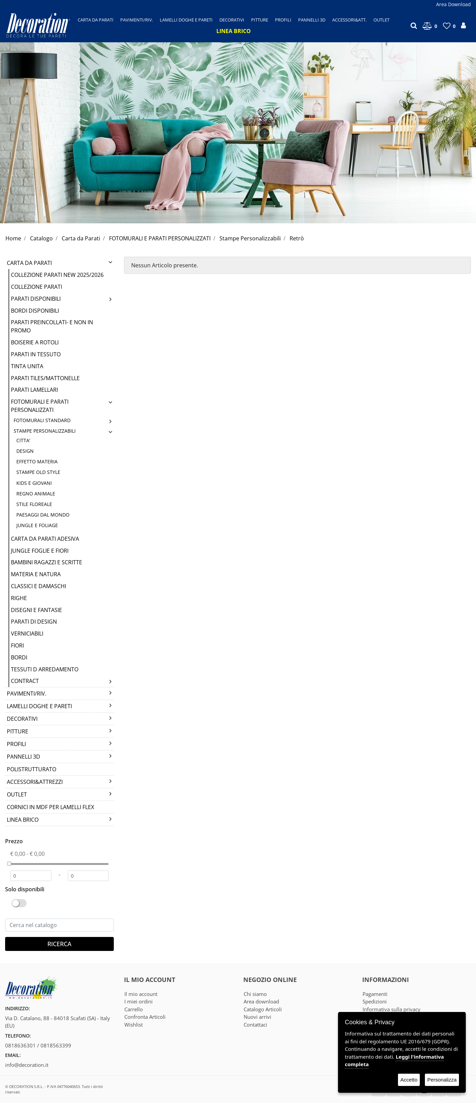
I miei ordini (138, 1001)
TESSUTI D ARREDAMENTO (44, 669)
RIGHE (19, 598)
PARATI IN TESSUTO (36, 354)
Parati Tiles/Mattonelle (45, 378)
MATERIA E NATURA (36, 574)
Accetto (408, 1080)
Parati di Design (34, 621)
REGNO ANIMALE (35, 493)
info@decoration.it (26, 1064)
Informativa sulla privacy (391, 1009)
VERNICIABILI (27, 633)
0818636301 (20, 1045)
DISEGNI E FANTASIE (36, 610)
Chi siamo (255, 993)
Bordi (19, 657)
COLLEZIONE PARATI (36, 286)
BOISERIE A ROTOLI (35, 342)
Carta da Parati (81, 238)
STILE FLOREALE (34, 504)
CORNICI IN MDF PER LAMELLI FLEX (50, 807)
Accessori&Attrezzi (35, 782)
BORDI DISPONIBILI (35, 310)
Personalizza (442, 1080)
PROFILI (16, 744)
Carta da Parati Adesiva (45, 538)
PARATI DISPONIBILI (36, 298)
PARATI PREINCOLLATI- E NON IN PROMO (52, 326)
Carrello (133, 1009)
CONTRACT (25, 681)
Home (13, 238)
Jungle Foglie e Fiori (39, 550)
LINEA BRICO (23, 819)
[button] (95, 20)
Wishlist (133, 1024)
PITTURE (17, 731)
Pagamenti (375, 993)
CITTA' (23, 440)
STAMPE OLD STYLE (38, 472)
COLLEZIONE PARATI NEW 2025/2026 (57, 275)
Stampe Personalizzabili (250, 238)
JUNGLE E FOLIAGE (37, 525)
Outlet (17, 794)
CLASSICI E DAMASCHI (38, 586)
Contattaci (255, 1024)
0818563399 (56, 1045)
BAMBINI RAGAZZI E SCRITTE (46, 562)
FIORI (17, 645)
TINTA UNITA (27, 366)
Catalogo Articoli (263, 1009)
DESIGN (25, 451)
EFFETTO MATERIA (37, 461)
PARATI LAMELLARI (34, 389)
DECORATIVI (22, 718)
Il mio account (140, 993)
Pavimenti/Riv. (26, 693)
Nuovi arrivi (257, 1016)
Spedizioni (375, 1001)
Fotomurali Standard (42, 420)
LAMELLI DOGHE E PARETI (39, 706)
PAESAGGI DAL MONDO (43, 514)
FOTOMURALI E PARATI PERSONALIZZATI (160, 238)
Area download (261, 1001)
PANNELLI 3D (23, 756)
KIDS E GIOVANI (34, 483)
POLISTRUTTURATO (31, 769)
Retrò (297, 238)
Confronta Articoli (145, 1016)
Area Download (453, 4)
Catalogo (41, 238)
